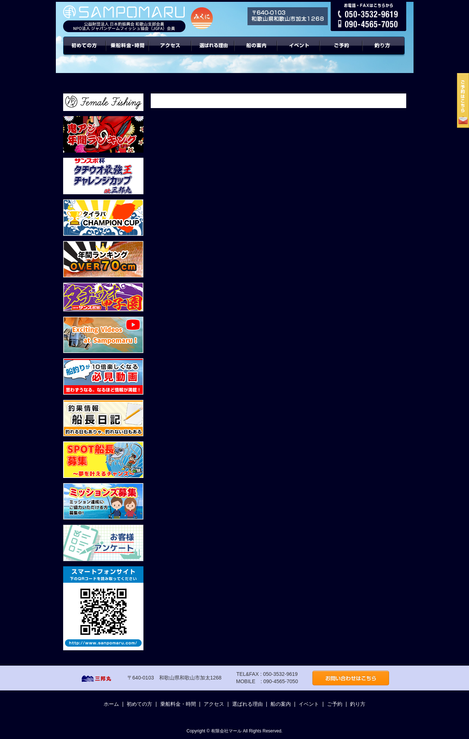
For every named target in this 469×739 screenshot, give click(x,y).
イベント (298, 51)
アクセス (170, 51)
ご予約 (341, 51)
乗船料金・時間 (127, 51)
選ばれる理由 (213, 51)
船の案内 (256, 51)
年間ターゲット (384, 51)
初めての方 (84, 51)
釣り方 (357, 704)
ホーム (111, 704)
